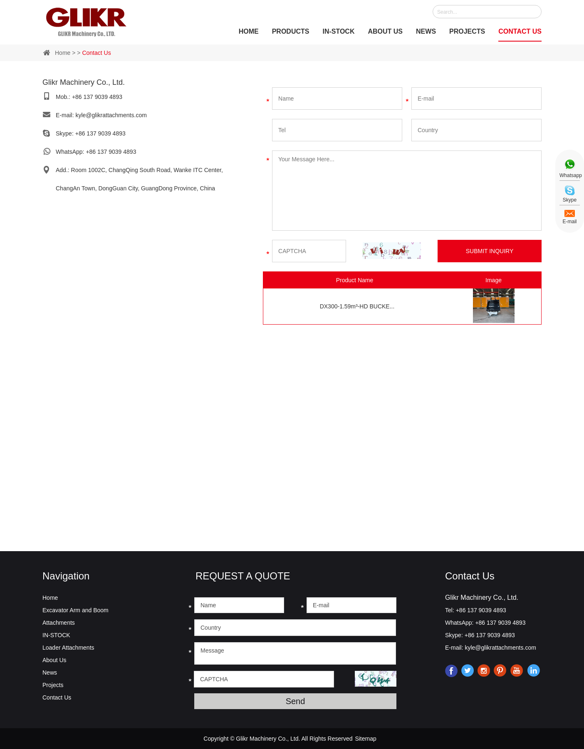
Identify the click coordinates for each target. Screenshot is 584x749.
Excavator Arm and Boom (75, 610)
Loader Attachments (68, 647)
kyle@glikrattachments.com (110, 115)
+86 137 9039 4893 (100, 133)
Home (249, 31)
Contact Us (520, 31)
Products (290, 31)
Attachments (58, 622)
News (426, 31)
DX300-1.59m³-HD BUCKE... (357, 306)
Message (295, 653)
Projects (467, 31)
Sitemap (365, 738)
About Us (385, 31)
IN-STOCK (338, 31)
